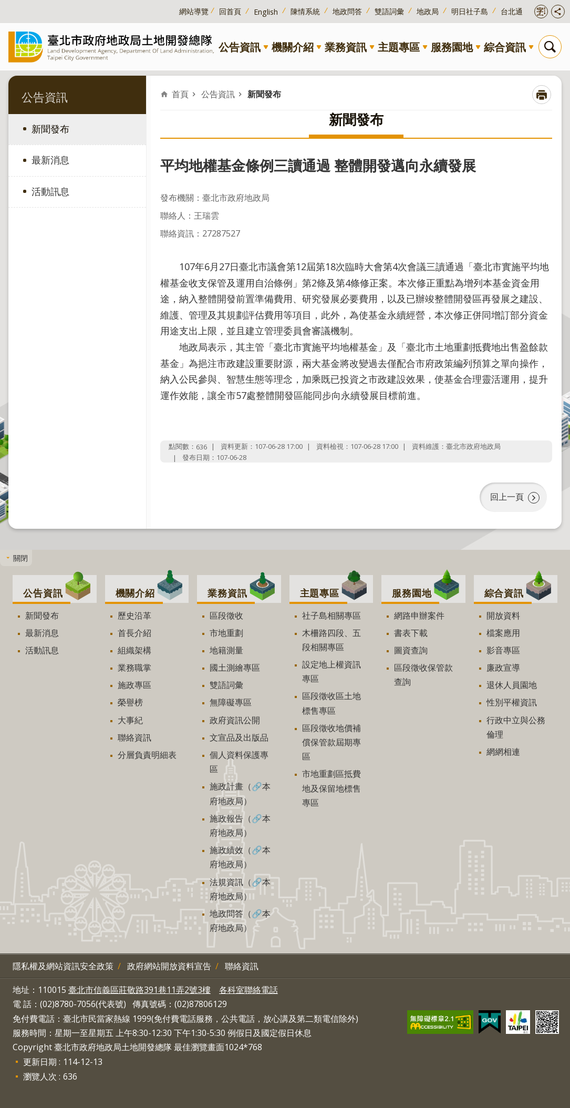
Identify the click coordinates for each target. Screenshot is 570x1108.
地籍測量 (226, 649)
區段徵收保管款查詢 (423, 673)
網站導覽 (194, 11)
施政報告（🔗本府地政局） (240, 824)
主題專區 (399, 46)
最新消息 (50, 159)
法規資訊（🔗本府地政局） (240, 887)
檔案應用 (503, 632)
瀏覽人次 (40, 1075)
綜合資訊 (505, 46)
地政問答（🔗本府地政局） (240, 919)
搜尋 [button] (550, 46)
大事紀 (130, 718)
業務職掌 (134, 666)
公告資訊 (240, 46)
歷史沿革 (134, 614)
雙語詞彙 (389, 11)
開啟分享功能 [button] (558, 11)
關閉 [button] (20, 556)
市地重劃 (226, 632)
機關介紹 (293, 46)
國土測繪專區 (235, 666)
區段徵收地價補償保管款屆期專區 (331, 741)
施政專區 (134, 684)
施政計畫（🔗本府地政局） (240, 792)
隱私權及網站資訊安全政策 (63, 965)
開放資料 (503, 614)
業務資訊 (346, 46)
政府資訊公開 (235, 718)
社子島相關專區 (331, 614)
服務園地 (452, 46)
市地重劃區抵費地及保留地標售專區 (331, 787)
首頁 (180, 94)
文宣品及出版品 (239, 736)
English (266, 12)
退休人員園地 (511, 684)
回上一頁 (507, 496)
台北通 (512, 11)
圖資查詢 (411, 649)
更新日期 (40, 1060)
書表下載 (411, 632)
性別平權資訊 (511, 701)
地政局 (428, 11)
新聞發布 (50, 128)
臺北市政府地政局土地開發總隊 (113, 46)
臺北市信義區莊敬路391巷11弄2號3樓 (139, 988)
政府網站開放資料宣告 (169, 965)
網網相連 (503, 750)
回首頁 (230, 11)
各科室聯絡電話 (248, 988)
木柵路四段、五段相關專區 (331, 639)
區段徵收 (226, 614)
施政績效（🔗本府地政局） (240, 856)
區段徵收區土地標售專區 (331, 702)
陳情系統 (305, 11)
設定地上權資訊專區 (331, 670)
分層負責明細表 (147, 754)
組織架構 (134, 649)
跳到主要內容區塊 (5, 5)
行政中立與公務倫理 (515, 725)
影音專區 (503, 649)
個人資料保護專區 (239, 761)
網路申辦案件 (419, 614)
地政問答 (347, 11)
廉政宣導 (503, 666)
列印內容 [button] (541, 94)
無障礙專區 (231, 701)
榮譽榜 (130, 701)
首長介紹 (134, 632)
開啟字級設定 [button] (541, 11)
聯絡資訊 (134, 736)
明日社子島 (469, 11)
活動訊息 (50, 191)
